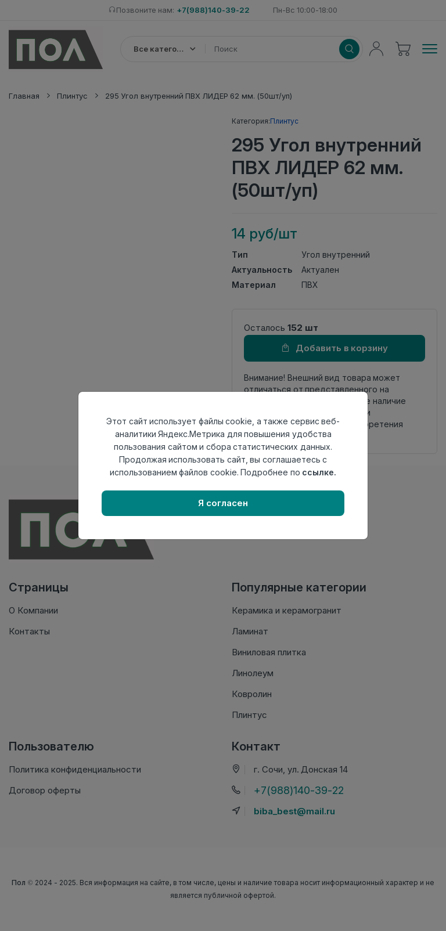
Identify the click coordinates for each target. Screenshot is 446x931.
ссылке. (319, 472)
